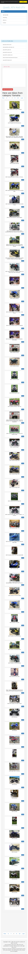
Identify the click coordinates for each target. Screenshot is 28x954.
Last (22, 98)
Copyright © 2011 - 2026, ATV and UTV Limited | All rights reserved (14, 942)
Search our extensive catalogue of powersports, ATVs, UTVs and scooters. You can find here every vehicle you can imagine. (14, 950)
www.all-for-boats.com (7, 60)
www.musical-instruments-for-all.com (10, 57)
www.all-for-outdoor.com (7, 54)
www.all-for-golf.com (7, 49)
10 (18, 98)
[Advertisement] (14, 33)
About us (4, 20)
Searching (5, 17)
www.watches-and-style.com (8, 47)
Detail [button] (23, 112)
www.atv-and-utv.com (7, 44)
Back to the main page (7, 89)
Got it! (23, 1)
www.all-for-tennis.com (7, 52)
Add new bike (5, 14)
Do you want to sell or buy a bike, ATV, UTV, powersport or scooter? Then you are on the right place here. (14, 946)
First (3, 98)
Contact (4, 22)
